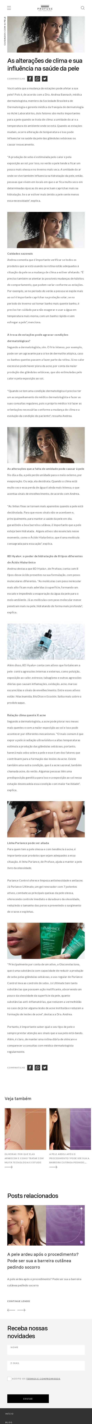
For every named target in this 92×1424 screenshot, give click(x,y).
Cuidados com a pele (4, 30)
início (9, 1413)
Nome (34, 1349)
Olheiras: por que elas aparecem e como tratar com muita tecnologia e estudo (24, 1158)
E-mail (34, 1365)
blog (8, 1422)
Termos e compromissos (43, 1378)
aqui (21, 703)
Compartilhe (16, 78)
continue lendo (18, 1301)
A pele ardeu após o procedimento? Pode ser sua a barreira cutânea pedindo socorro (43, 1261)
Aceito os (36, 1378)
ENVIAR (28, 1398)
